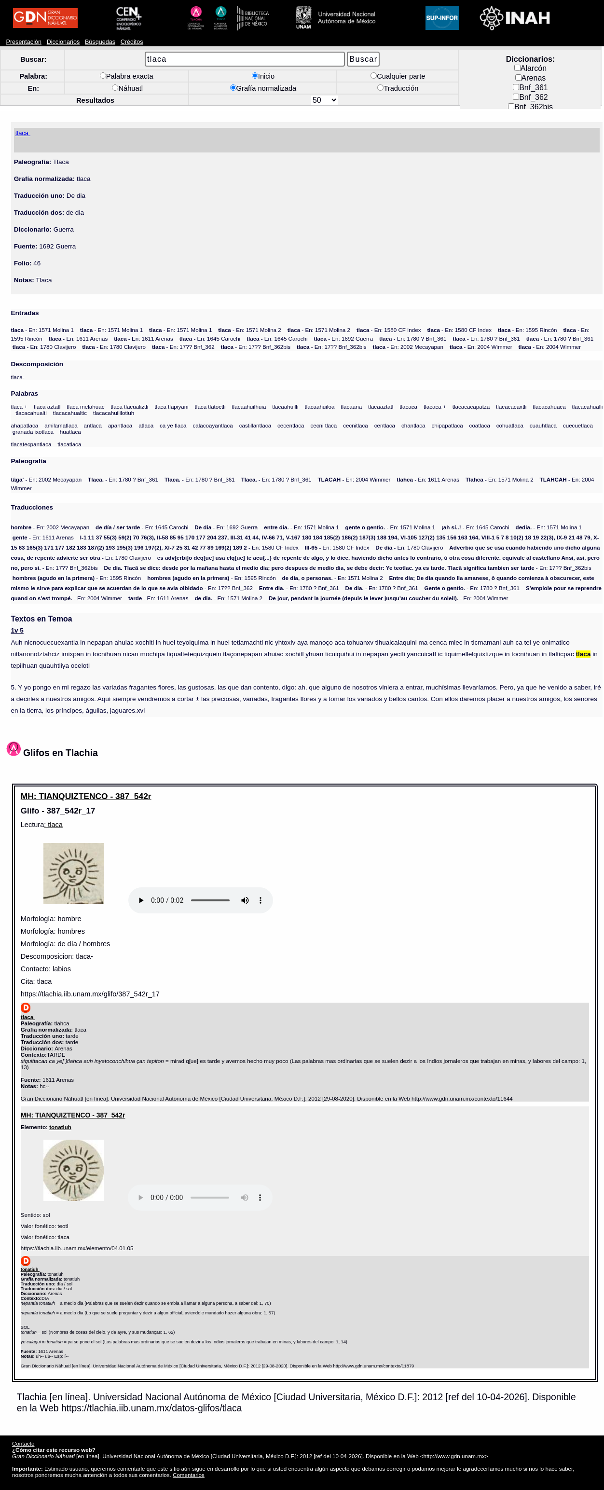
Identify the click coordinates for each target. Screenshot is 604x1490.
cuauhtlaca (543, 425)
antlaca (93, 425)
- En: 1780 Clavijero (44, 347)
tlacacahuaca (549, 406)
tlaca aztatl (47, 406)
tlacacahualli (587, 406)
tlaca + (19, 406)
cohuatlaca (509, 425)
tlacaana (351, 406)
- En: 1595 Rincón (527, 330)
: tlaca (53, 824)
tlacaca (408, 406)
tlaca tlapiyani (171, 406)
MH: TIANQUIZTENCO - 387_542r (86, 796)
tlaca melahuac (85, 406)
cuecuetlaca (578, 425)
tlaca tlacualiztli (129, 406)
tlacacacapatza (471, 406)
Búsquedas (100, 42)
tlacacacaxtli (511, 406)
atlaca (145, 425)
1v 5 (17, 630)
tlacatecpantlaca (31, 444)
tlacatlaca (69, 444)
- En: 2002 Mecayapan (407, 347)
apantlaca (120, 425)
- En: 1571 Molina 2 (249, 330)
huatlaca (70, 431)
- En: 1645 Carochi (210, 338)
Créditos (132, 42)
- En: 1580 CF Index (389, 330)
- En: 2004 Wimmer (481, 347)
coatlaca (479, 425)
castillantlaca (255, 425)
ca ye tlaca (173, 425)
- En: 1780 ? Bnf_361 (412, 338)
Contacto (23, 1443)
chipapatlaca (447, 425)
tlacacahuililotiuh (113, 413)
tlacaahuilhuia (249, 406)
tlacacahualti (31, 413)
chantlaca (413, 425)
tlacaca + (435, 406)
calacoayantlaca (212, 425)
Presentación (23, 42)
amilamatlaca (60, 425)
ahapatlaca (25, 425)
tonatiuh (60, 1127)
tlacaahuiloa (319, 406)
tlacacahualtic (70, 413)
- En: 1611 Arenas (78, 338)
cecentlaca (290, 425)
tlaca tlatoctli (210, 406)
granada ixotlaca (33, 431)
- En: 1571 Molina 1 (42, 330)
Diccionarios (63, 42)
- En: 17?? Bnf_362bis (256, 347)
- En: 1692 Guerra (343, 338)
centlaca (384, 425)
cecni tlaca (323, 425)
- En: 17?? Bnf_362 (183, 347)
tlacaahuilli (285, 406)
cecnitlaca (355, 425)
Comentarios (189, 1475)
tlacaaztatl (380, 406)
